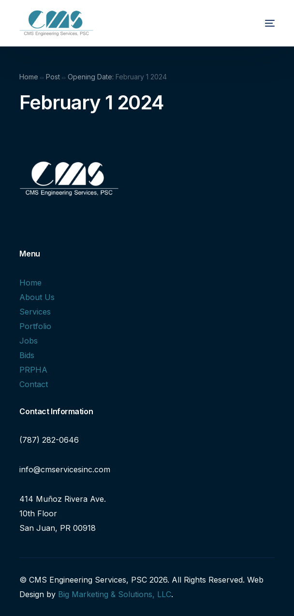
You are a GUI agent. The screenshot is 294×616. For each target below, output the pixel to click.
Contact (33, 384)
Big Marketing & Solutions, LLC (114, 594)
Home (30, 282)
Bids (26, 355)
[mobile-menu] (261, 23)
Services (35, 311)
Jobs (28, 341)
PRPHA (33, 370)
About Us (37, 297)
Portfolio (35, 326)
